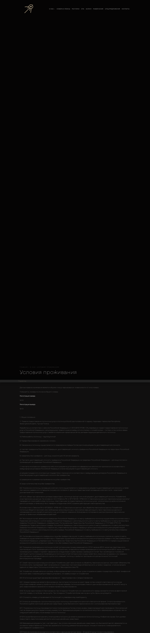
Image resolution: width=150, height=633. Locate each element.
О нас (52, 9)
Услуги (88, 9)
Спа (82, 9)
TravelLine (22, 381)
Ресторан (75, 9)
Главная (24, 367)
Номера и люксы (63, 9)
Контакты (125, 9)
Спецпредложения (112, 9)
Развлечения (98, 9)
